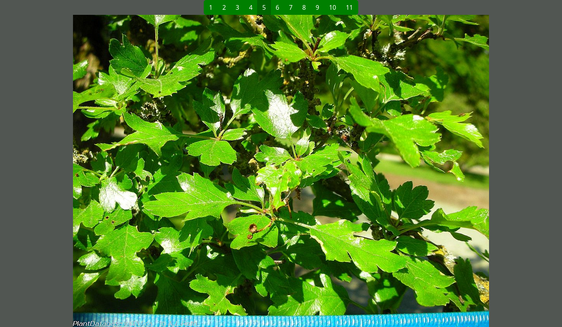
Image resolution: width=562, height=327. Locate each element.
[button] (154, 171)
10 (332, 7)
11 (349, 7)
